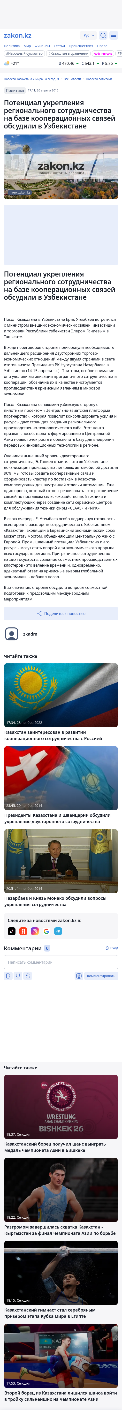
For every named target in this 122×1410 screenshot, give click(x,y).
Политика (12, 46)
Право (102, 46)
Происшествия (81, 46)
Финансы (42, 46)
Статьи (59, 46)
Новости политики (99, 79)
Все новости (72, 79)
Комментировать (101, 976)
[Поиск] (103, 35)
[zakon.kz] (17, 35)
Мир (27, 46)
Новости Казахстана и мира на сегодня (31, 79)
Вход (114, 948)
